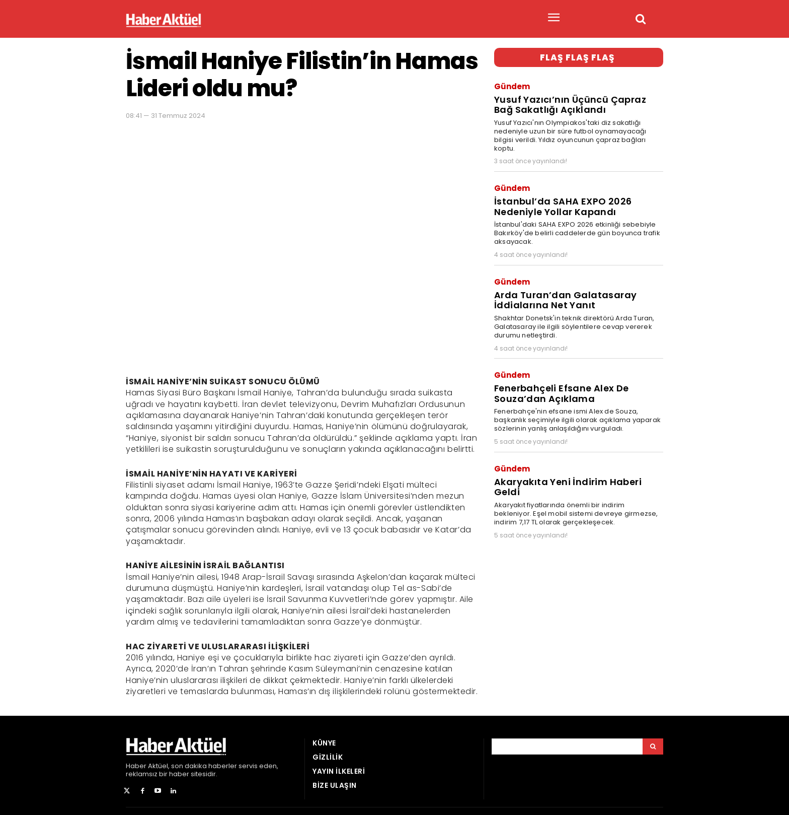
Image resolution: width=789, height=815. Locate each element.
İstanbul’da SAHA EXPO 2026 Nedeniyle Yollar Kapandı (559, 201)
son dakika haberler (204, 766)
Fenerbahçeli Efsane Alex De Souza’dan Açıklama (559, 383)
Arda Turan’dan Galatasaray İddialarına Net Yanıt (561, 292)
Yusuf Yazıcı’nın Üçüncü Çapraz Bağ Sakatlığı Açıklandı (577, 102)
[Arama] (653, 746)
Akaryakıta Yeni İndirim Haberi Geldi (577, 468)
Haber (136, 766)
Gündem (512, 85)
